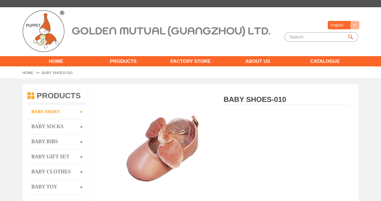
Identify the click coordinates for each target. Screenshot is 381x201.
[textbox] (314, 37)
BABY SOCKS (47, 126)
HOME (56, 61)
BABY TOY (44, 187)
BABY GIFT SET (50, 156)
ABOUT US (257, 61)
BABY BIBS (44, 141)
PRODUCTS (123, 61)
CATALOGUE (325, 61)
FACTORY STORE (191, 61)
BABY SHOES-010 (57, 73)
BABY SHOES (45, 111)
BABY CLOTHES (51, 171)
